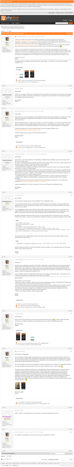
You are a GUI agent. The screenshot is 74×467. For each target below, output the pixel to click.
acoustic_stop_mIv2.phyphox (24, 307)
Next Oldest (5, 453)
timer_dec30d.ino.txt (22, 145)
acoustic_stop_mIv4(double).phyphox (26, 343)
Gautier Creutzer (7, 94)
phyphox (3, 463)
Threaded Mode (69, 33)
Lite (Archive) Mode (16, 463)
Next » (10, 31)
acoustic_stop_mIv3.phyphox (24, 80)
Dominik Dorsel (6, 201)
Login (13, 23)
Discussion (10, 26)
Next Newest (11, 453)
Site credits (50, 463)
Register (17, 23)
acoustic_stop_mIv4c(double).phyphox (26, 403)
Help (71, 20)
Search (65, 20)
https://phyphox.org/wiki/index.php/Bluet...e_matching (33, 181)
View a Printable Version (7, 459)
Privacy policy (56, 463)
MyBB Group (15, 465)
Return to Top (8, 463)
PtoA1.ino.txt (20, 304)
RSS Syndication (33, 463)
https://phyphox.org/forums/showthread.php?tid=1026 (26, 44)
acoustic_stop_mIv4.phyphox (24, 147)
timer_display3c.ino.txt (22, 402)
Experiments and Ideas (18, 26)
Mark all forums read (25, 463)
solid (6, 42)
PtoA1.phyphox (21, 305)
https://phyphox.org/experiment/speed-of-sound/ (25, 40)
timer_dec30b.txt (21, 81)
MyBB (7, 465)
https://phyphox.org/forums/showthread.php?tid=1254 (27, 129)
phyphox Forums (4, 26)
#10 (70, 432)
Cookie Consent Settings (42, 463)
